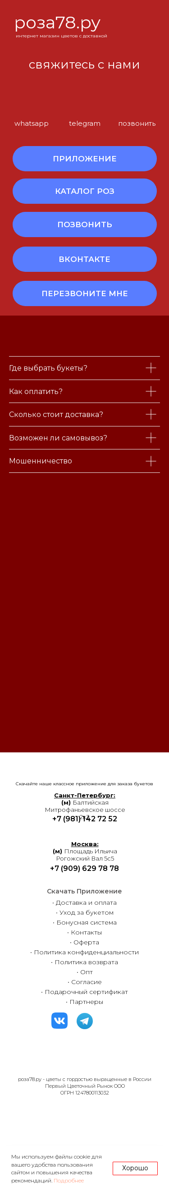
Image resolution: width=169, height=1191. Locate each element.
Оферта (86, 942)
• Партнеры (84, 1002)
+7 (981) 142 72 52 (84, 819)
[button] (85, 293)
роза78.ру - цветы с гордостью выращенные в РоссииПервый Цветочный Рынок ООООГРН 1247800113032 (84, 1086)
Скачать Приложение (84, 891)
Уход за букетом (86, 912)
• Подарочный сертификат (84, 992)
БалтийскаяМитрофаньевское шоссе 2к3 (85, 806)
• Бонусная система (85, 922)
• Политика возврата (84, 962)
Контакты (86, 932)
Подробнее (69, 1180)
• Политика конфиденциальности (84, 952)
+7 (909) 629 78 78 (84, 868)
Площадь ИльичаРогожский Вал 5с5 (85, 851)
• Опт (85, 972)
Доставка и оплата (86, 902)
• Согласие (85, 982)
